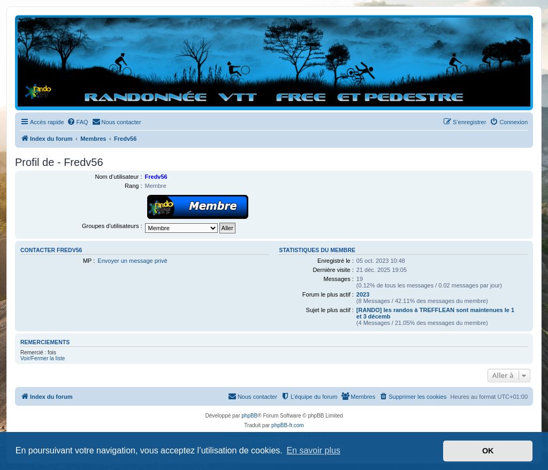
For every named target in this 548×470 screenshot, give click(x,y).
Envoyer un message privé (132, 260)
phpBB (249, 416)
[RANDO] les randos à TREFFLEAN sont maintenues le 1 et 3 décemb (435, 313)
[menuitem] (77, 122)
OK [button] (488, 450)
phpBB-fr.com (287, 425)
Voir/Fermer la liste (42, 358)
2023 (362, 294)
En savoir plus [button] (313, 450)
